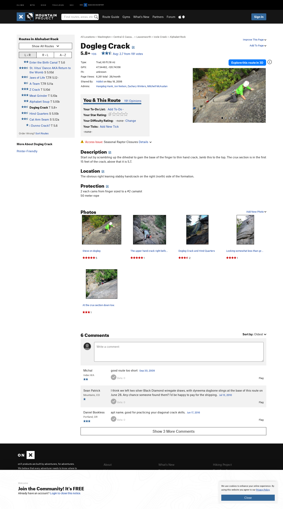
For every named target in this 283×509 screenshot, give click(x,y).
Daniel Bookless (94, 412)
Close (248, 497)
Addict (99, 81)
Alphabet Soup (39, 101)
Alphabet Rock (178, 36)
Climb (20, 5)
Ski (72, 5)
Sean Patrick (91, 390)
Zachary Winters (137, 86)
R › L (45, 55)
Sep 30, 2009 (147, 370)
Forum (171, 16)
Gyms (126, 16)
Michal (87, 370)
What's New (141, 16)
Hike (43, 5)
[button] (196, 95)
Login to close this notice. (65, 493)
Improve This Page (254, 39)
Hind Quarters (38, 113)
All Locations (88, 36)
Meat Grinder (38, 95)
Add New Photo (256, 211)
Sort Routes (42, 133)
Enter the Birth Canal (43, 62)
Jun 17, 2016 (193, 412)
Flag (261, 378)
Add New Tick (109, 126)
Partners (158, 16)
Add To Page (258, 45)
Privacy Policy (263, 490)
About (108, 464)
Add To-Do (115, 109)
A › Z (63, 55)
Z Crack (34, 89)
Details (145, 142)
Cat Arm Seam (39, 119)
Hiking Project (222, 464)
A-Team (34, 83)
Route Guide (110, 16)
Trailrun (58, 5)
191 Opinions (132, 100)
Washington (104, 36)
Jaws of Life (37, 77)
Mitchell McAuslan (157, 86)
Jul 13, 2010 (225, 395)
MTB (32, 5)
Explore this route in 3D (247, 62)
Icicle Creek (160, 36)
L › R (28, 55)
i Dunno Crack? (39, 125)
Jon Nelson (120, 86)
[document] (248, 492)
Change (130, 120)
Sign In (259, 16)
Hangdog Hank (104, 86)
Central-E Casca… (123, 36)
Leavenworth (143, 36)
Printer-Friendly (27, 151)
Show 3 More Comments (174, 431)
